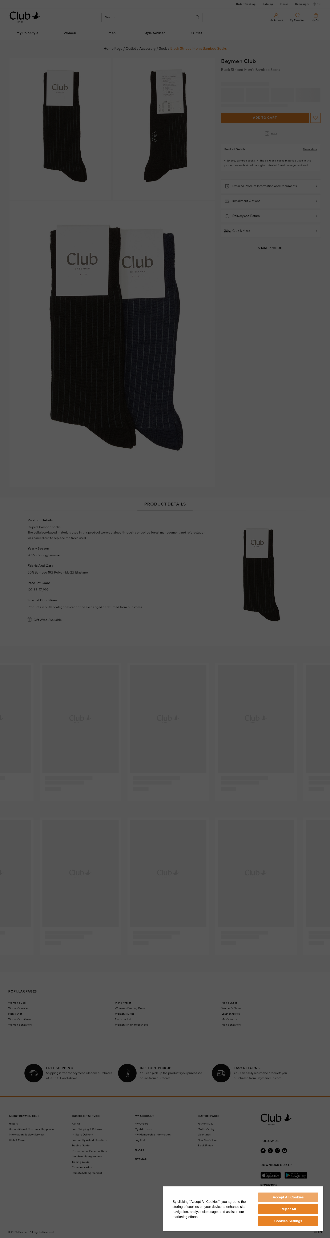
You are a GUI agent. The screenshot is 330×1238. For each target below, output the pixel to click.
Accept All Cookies (288, 1197)
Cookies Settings (288, 1221)
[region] (243, 1208)
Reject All (288, 1209)
